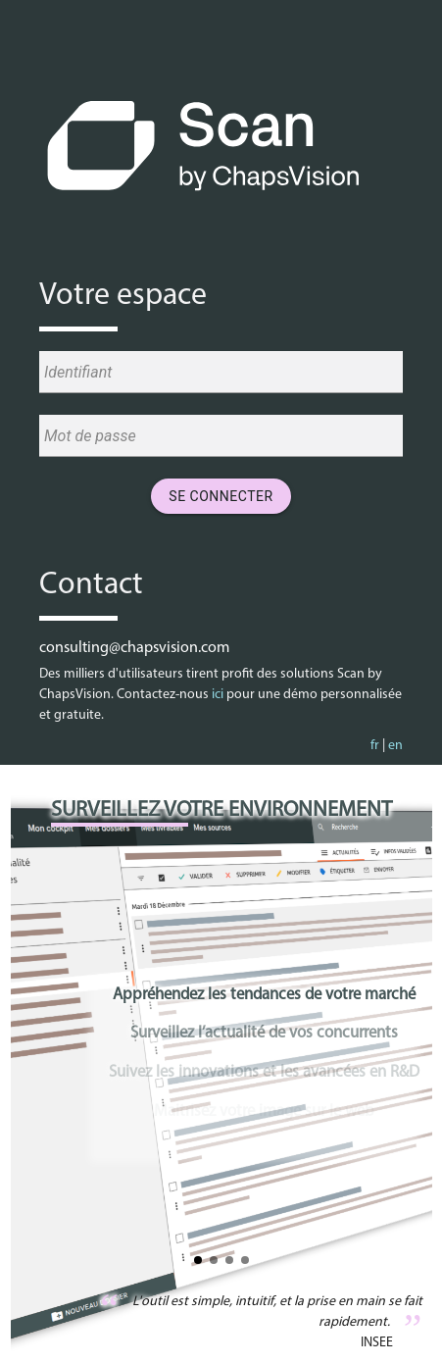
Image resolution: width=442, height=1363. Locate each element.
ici (217, 694)
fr (374, 745)
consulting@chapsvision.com (134, 648)
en (395, 745)
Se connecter (220, 496)
